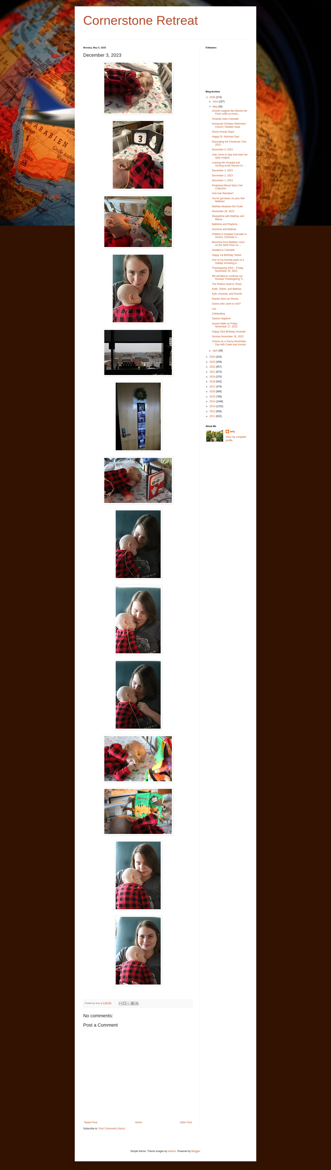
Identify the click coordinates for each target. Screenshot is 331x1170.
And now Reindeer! (222, 193)
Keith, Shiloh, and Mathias (226, 288)
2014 (213, 401)
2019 (213, 376)
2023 (213, 361)
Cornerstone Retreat (140, 20)
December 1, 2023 (222, 180)
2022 (213, 366)
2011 (213, 416)
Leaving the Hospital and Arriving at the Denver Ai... (228, 164)
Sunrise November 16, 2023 (227, 336)
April (215, 350)
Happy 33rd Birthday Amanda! (229, 331)
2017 (213, 386)
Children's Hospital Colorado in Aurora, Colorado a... (229, 236)
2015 (213, 396)
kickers (172, 1151)
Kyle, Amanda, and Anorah (227, 293)
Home (138, 1122)
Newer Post (90, 1122)
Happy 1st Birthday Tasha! (226, 255)
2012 (213, 411)
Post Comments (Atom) (112, 1128)
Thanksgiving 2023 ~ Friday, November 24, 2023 (228, 269)
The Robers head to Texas (227, 284)
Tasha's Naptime (221, 318)
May (215, 106)
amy (232, 431)
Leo (214, 308)
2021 (213, 371)
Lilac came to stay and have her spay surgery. (230, 156)
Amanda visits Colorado (225, 118)
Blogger (195, 1151)
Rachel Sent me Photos (225, 298)
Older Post (186, 1122)
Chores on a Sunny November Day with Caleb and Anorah (229, 343)
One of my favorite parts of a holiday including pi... (228, 261)
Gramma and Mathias (224, 229)
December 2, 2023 (222, 175)
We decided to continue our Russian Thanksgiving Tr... (228, 277)
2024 (213, 356)
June (216, 101)
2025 (213, 97)
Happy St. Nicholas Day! (225, 136)
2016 (213, 391)
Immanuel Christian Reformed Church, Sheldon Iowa (229, 125)
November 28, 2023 (223, 211)
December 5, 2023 (222, 149)
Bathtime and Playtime (224, 224)
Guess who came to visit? (226, 303)
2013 (213, 406)
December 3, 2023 (222, 170)
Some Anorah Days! (223, 131)
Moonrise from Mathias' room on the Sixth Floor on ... (228, 244)
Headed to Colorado (223, 250)
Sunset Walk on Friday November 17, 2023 (224, 325)
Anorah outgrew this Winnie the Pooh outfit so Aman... (229, 112)
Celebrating (218, 313)
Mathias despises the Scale (227, 206)
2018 (213, 381)
